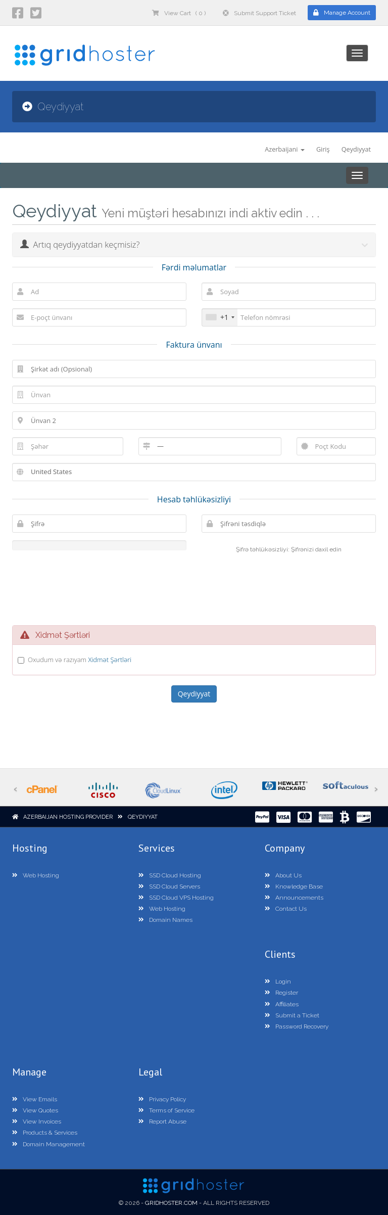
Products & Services (44, 1132)
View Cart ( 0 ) (179, 13)
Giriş (323, 149)
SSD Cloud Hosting (169, 875)
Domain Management (48, 1144)
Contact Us (286, 908)
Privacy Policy (162, 1099)
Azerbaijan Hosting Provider (68, 817)
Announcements (294, 897)
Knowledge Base (294, 886)
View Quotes (35, 1110)
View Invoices (36, 1121)
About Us (283, 875)
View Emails (34, 1099)
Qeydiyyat (356, 149)
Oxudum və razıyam (79, 659)
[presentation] (203, 588)
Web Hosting (35, 875)
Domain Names (165, 919)
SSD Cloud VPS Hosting (176, 897)
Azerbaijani (284, 149)
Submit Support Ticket (259, 13)
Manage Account (341, 12)
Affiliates (282, 1004)
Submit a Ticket (292, 1015)
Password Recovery (296, 1026)
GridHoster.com (171, 1202)
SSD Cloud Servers (169, 886)
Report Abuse (162, 1121)
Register (281, 992)
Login (278, 981)
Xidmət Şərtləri (109, 659)
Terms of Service (166, 1110)
